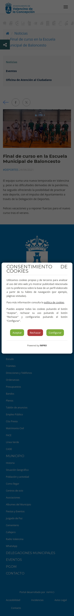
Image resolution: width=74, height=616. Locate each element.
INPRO (43, 345)
